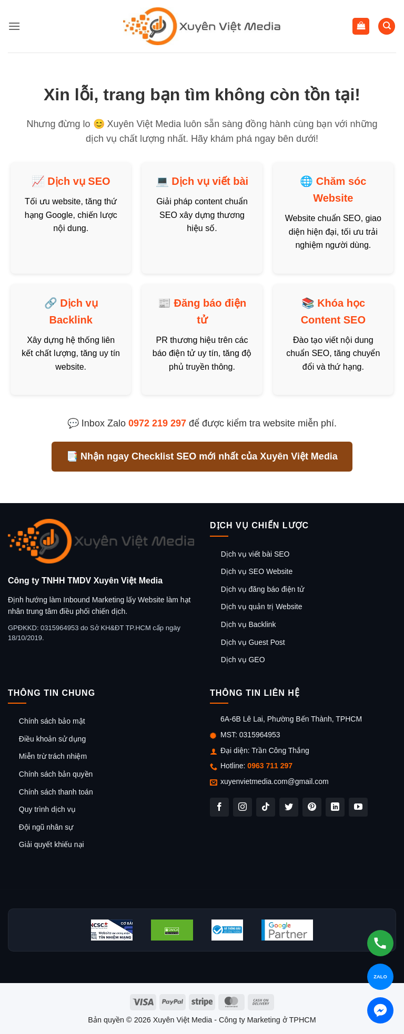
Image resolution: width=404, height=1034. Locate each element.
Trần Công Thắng (280, 750)
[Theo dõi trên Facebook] (219, 807)
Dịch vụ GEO (243, 659)
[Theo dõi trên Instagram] (242, 807)
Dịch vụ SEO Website (256, 571)
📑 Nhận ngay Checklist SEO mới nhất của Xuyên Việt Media (202, 456)
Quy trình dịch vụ (47, 809)
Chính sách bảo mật (52, 721)
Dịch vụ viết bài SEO (255, 554)
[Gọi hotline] (380, 943)
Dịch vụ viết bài (209, 181)
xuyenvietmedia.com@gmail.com (274, 781)
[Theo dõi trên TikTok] (265, 807)
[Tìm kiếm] (386, 26)
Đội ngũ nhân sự (46, 827)
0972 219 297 (157, 423)
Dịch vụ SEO (78, 181)
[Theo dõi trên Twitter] (288, 807)
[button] (14, 26)
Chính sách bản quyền (56, 774)
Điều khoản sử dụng (52, 739)
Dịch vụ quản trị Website (261, 606)
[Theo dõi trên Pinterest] (311, 807)
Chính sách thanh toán (56, 792)
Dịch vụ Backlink (248, 624)
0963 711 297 (269, 765)
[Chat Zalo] (380, 977)
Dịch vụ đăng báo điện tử (262, 589)
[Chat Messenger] (380, 1010)
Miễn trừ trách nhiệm (53, 756)
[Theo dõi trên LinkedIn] (335, 807)
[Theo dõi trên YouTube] (358, 807)
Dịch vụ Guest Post (253, 642)
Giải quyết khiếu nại (51, 844)
